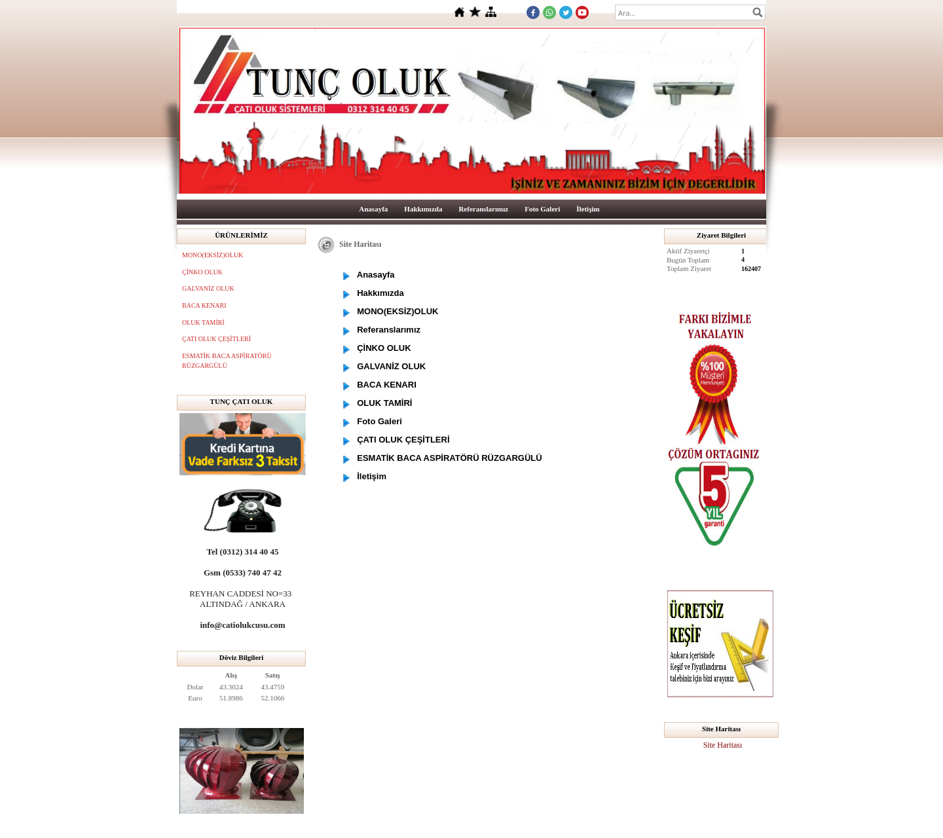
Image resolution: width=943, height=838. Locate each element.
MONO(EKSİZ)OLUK (212, 255)
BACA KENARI (204, 305)
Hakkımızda (423, 209)
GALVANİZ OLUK (208, 288)
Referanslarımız (483, 209)
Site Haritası (723, 745)
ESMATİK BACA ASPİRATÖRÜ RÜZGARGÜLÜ (227, 361)
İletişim (587, 209)
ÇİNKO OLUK (202, 272)
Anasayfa (373, 209)
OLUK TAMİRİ (203, 322)
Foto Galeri (542, 209)
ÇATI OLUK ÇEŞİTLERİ (216, 338)
